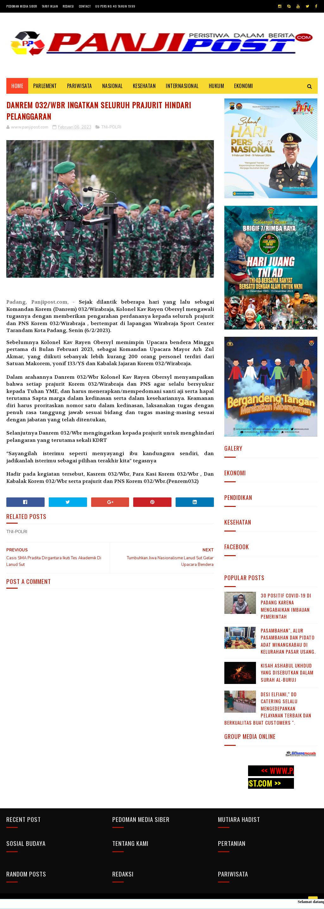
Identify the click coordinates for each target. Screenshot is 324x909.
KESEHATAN (144, 86)
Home (17, 86)
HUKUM (216, 86)
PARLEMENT (45, 86)
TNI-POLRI (111, 127)
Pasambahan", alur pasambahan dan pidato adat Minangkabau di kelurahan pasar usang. (288, 641)
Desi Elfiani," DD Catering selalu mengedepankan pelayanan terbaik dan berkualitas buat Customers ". (267, 708)
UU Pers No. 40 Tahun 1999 (115, 6)
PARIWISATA (79, 86)
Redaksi (68, 6)
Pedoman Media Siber (21, 6)
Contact (85, 6)
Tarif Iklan (50, 6)
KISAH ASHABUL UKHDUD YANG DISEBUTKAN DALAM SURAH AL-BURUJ (287, 672)
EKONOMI (243, 86)
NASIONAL (112, 86)
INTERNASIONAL (182, 86)
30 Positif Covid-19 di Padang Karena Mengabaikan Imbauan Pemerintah (286, 606)
